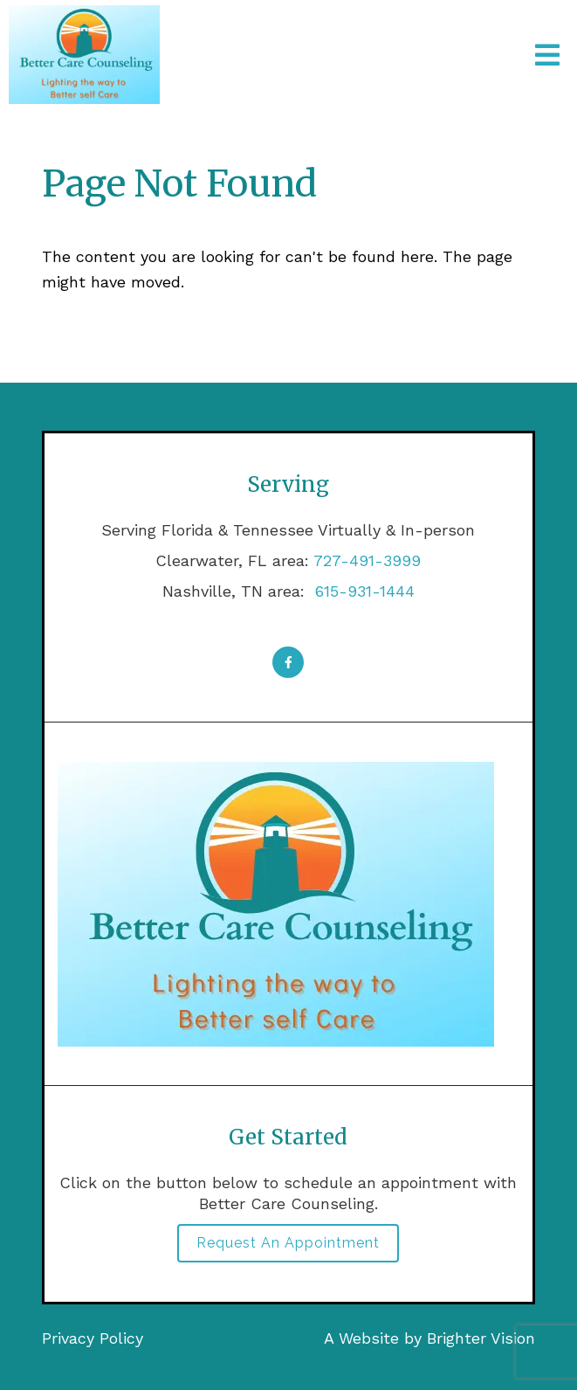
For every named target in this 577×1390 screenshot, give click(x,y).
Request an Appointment (288, 1242)
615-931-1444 (362, 591)
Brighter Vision (481, 1338)
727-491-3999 (367, 560)
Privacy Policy (92, 1338)
